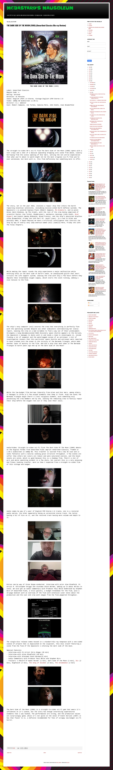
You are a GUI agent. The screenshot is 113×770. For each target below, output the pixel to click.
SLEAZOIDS (90, 343)
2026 (89, 67)
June (91, 149)
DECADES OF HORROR (92, 318)
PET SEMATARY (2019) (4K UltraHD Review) (97, 137)
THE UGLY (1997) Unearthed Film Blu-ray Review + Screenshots (100, 277)
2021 (89, 77)
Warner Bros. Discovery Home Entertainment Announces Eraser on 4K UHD (100, 288)
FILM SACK (90, 323)
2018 (89, 161)
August (91, 90)
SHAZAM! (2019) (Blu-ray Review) (95, 124)
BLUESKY (89, 33)
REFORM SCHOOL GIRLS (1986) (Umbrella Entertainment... (97, 106)
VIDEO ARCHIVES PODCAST (92, 355)
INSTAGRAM (90, 30)
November (92, 84)
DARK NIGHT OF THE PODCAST (93, 316)
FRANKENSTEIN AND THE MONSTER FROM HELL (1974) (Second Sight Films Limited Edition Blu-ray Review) (100, 266)
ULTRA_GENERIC (58, 762)
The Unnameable (62, 663)
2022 (89, 75)
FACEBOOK (90, 25)
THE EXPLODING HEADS (92, 348)
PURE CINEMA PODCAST (92, 338)
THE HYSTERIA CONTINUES (92, 352)
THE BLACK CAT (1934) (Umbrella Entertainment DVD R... (95, 140)
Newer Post (9, 752)
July (91, 92)
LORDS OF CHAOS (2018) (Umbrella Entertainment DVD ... (96, 129)
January (91, 159)
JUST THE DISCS (91, 333)
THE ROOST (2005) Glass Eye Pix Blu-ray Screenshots (100, 219)
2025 (89, 69)
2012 (89, 173)
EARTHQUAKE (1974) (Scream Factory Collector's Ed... (96, 122)
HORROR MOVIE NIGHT (92, 328)
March (91, 155)
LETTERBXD (90, 35)
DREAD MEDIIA (90, 320)
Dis (77, 661)
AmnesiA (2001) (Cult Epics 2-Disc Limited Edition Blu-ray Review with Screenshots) (100, 244)
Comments (91, 305)
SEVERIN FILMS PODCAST (92, 341)
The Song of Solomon (38, 663)
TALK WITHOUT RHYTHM (92, 346)
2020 (89, 79)
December (92, 82)
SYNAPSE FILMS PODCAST (92, 345)
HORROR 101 (90, 327)
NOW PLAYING (90, 336)
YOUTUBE (89, 24)
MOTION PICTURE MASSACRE (93, 335)
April (91, 153)
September (92, 88)
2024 (89, 71)
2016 (89, 165)
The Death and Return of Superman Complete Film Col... (96, 98)
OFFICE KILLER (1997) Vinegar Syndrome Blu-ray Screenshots (100, 209)
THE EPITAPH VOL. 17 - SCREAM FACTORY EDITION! (98, 100)
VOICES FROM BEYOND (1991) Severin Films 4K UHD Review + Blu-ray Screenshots (100, 198)
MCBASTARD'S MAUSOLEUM (40, 8)
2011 (89, 175)
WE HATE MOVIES (91, 357)
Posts (89, 303)
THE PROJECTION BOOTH (92, 353)
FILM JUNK (90, 321)
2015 (89, 167)
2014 (89, 169)
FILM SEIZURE (90, 325)
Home (45, 752)
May (91, 151)
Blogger (67, 762)
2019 (89, 80)
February (91, 157)
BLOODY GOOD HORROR (92, 315)
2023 (89, 73)
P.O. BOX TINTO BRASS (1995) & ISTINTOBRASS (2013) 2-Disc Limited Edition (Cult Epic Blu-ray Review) (100, 255)
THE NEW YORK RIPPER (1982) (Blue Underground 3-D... (96, 143)
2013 (89, 171)
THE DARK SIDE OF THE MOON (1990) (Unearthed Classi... (96, 118)
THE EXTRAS (90, 350)
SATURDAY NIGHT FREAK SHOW (93, 340)
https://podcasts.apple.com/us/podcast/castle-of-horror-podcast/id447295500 (97, 331)
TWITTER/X (90, 32)
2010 (89, 177)
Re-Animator (60, 210)
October (91, 86)
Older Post (80, 752)
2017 (89, 163)
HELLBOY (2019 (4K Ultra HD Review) (96, 126)
